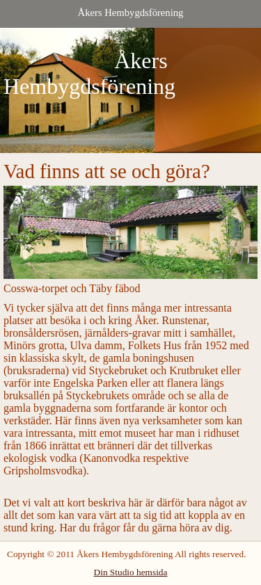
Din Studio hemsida (131, 572)
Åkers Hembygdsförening (131, 12)
